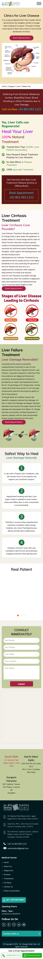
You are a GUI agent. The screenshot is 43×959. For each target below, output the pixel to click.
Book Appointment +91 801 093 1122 (21, 195)
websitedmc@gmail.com (18, 848)
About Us (8, 866)
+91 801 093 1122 (29, 109)
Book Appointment (21, 38)
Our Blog (7, 882)
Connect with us (11, 933)
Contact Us (8, 886)
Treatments (9, 878)
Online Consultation (12, 891)
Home (4, 86)
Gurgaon (11, 86)
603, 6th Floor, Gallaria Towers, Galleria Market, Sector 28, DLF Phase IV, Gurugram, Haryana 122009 (22, 834)
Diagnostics (8, 870)
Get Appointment (14, 900)
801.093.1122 (21, 844)
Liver (18, 86)
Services (7, 874)
